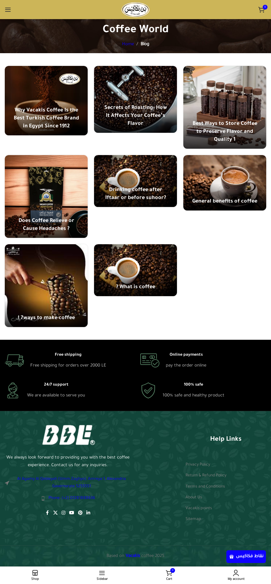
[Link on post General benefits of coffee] (224, 182)
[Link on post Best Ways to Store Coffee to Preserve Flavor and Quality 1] (224, 107)
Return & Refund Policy (206, 476)
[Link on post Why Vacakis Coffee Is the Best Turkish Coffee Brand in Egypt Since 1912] (46, 100)
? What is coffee (135, 287)
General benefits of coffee (224, 201)
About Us (194, 497)
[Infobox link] (55, 360)
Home (128, 44)
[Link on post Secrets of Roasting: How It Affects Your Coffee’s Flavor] (135, 99)
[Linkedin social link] (88, 513)
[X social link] (55, 513)
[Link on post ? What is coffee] (135, 270)
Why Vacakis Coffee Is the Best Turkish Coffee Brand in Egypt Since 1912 (46, 118)
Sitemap (193, 519)
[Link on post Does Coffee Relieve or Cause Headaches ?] (46, 196)
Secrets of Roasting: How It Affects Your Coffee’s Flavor (135, 116)
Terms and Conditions (205, 487)
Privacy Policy (198, 465)
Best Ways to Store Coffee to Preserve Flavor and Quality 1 (225, 132)
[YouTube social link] (71, 513)
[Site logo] (135, 9)
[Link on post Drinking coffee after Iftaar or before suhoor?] (135, 181)
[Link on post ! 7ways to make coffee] (46, 285)
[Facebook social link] (47, 513)
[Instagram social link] (63, 513)
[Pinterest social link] (80, 513)
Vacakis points (199, 508)
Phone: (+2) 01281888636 (71, 498)
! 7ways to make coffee (46, 318)
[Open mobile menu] (8, 9)
